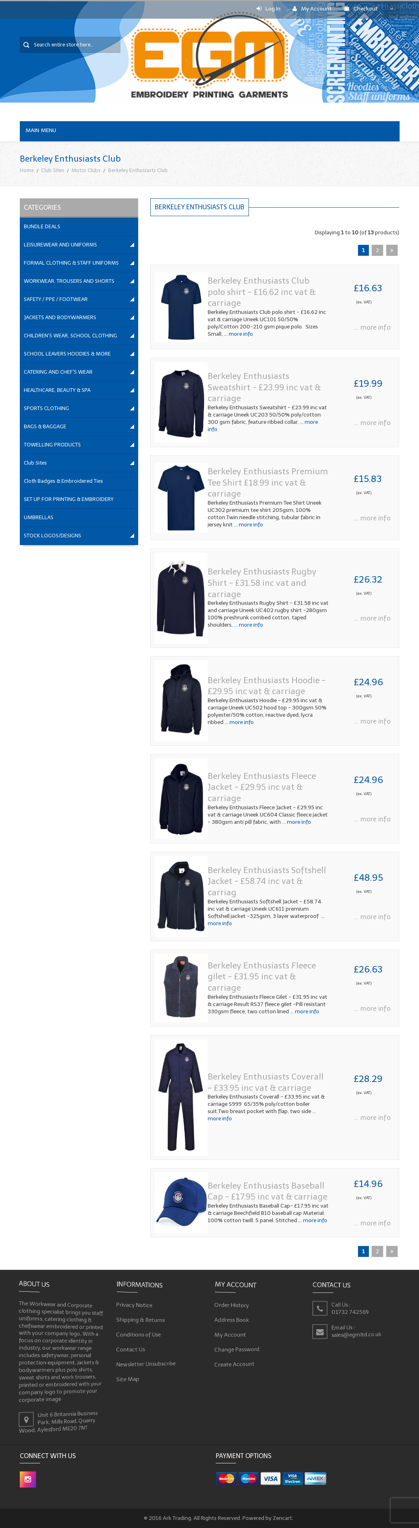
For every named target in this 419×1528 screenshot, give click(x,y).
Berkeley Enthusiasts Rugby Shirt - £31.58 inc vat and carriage (262, 582)
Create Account (234, 1364)
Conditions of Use (139, 1334)
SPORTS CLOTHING (46, 408)
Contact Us (131, 1349)
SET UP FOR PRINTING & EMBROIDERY (69, 499)
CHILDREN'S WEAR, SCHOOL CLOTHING (70, 336)
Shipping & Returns (141, 1319)
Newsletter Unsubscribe (146, 1364)
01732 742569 (349, 1311)
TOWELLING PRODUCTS (52, 445)
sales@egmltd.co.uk (356, 1334)
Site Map (128, 1379)
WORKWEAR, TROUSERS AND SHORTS (69, 281)
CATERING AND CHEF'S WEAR (58, 372)
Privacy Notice (134, 1304)
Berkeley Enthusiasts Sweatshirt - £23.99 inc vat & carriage (264, 387)
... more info (238, 333)
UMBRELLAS (38, 517)
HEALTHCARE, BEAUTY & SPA (57, 390)
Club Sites (52, 170)
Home (27, 170)
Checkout (361, 8)
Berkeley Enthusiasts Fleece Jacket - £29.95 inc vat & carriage (262, 787)
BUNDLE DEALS (42, 226)
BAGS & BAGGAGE (45, 426)
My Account (312, 8)
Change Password (237, 1349)
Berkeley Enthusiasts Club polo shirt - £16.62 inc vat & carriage (262, 292)
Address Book (231, 1319)
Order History (231, 1304)
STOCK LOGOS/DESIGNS (52, 535)
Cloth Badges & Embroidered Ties (63, 481)
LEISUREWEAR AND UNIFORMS (60, 245)
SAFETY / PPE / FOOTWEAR (56, 299)
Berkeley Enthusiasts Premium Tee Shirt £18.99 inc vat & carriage (268, 482)
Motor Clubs (86, 170)
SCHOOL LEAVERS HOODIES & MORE (67, 354)
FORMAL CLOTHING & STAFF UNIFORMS (71, 263)
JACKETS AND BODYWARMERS (60, 317)
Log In (268, 8)
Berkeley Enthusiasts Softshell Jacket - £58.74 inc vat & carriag (267, 881)
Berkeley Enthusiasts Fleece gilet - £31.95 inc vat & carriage (262, 976)
